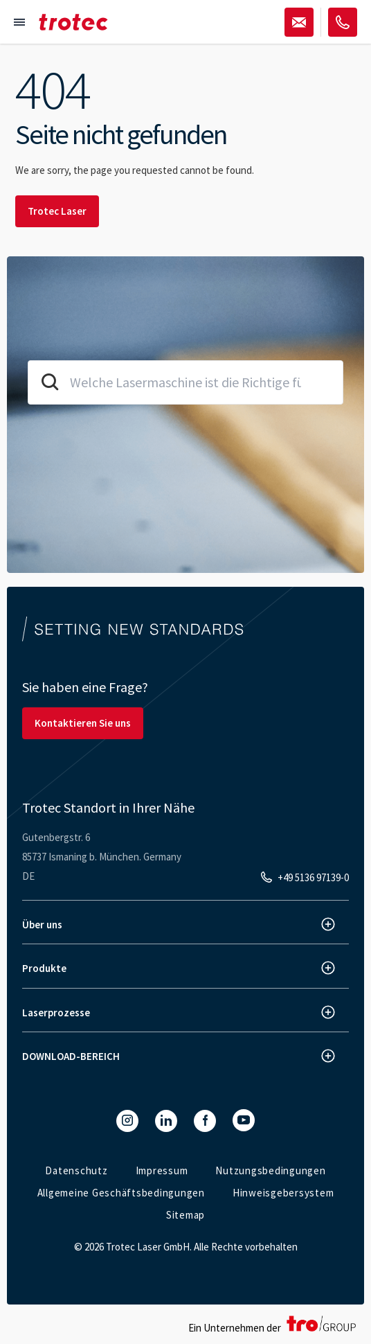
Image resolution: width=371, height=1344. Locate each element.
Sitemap (185, 1214)
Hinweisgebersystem (283, 1192)
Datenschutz (76, 1170)
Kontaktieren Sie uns (83, 723)
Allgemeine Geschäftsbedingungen (121, 1192)
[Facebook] (205, 1121)
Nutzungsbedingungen (270, 1170)
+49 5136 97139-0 (313, 877)
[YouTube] (244, 1120)
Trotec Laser (57, 211)
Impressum (162, 1170)
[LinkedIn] (166, 1121)
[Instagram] (127, 1121)
